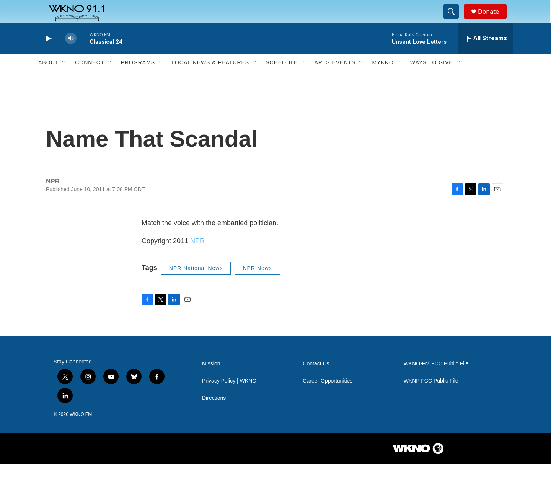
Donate (493, 20)
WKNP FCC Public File (431, 398)
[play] (48, 55)
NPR (197, 258)
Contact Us (316, 381)
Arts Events (334, 80)
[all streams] (485, 55)
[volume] (70, 55)
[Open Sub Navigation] (64, 80)
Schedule (282, 80)
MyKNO (382, 80)
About (48, 80)
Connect (89, 80)
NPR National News (196, 285)
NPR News (257, 285)
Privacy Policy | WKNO (229, 398)
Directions (214, 415)
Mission (211, 381)
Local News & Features (210, 80)
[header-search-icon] (454, 20)
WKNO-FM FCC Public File (436, 381)
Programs (138, 80)
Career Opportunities (327, 398)
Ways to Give (431, 80)
